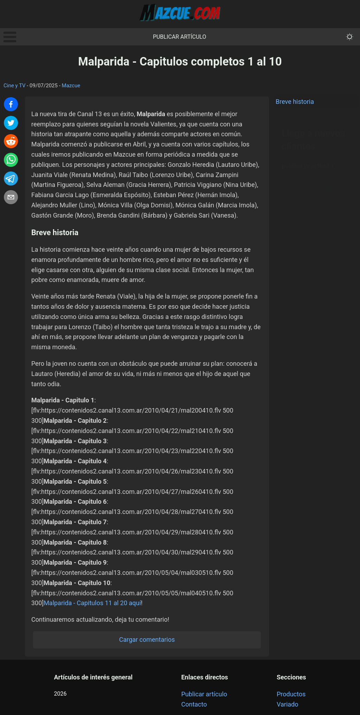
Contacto (194, 704)
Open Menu (10, 37)
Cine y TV (15, 85)
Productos (291, 694)
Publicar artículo (179, 36)
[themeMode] (349, 37)
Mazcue (71, 85)
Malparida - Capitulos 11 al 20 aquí (92, 603)
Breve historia (295, 101)
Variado (287, 704)
